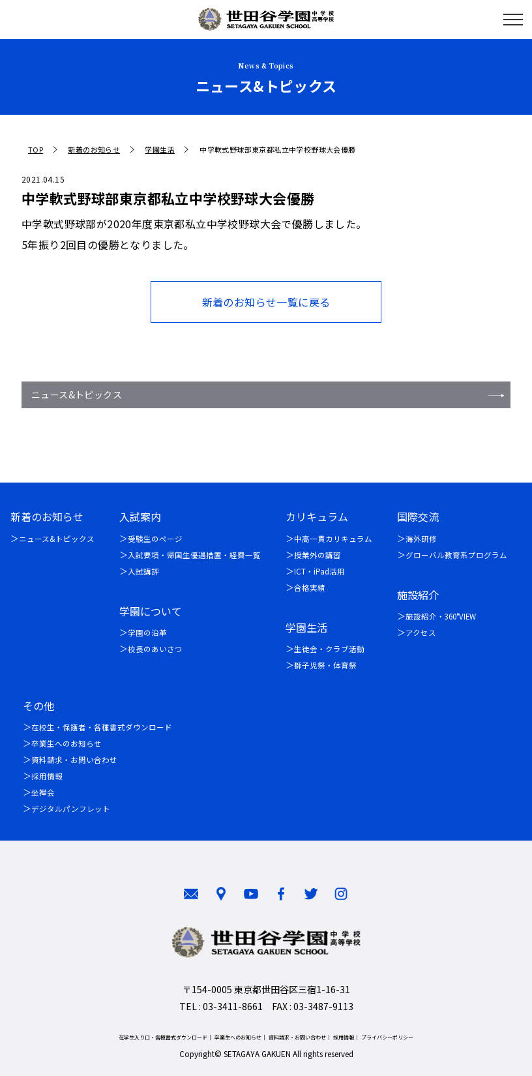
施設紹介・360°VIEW (441, 616)
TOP (35, 149)
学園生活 (160, 149)
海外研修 (421, 538)
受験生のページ (155, 538)
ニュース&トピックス (76, 394)
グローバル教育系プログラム (456, 555)
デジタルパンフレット (70, 808)
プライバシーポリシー (387, 1037)
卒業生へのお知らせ (66, 743)
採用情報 (47, 776)
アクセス (421, 632)
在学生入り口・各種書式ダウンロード (163, 1037)
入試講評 (143, 571)
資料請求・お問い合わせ (74, 760)
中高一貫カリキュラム (333, 538)
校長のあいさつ (155, 649)
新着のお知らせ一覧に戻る (266, 302)
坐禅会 (43, 792)
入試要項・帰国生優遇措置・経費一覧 (194, 555)
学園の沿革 (147, 632)
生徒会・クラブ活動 (329, 649)
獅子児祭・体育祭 (325, 665)
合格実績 (309, 587)
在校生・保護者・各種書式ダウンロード (101, 727)
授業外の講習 (317, 555)
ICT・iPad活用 (319, 571)
